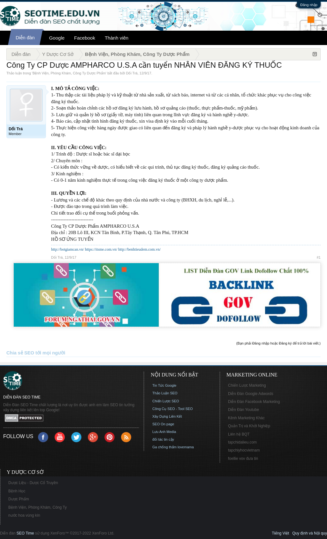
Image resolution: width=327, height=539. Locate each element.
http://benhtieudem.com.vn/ (139, 249)
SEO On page (163, 424)
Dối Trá (131, 73)
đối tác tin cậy (163, 439)
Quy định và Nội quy (309, 533)
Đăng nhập (308, 5)
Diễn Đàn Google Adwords (250, 393)
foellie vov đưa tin (243, 458)
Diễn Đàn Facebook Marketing (254, 401)
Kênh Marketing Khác (246, 418)
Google (57, 38)
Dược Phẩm (18, 499)
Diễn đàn (25, 37)
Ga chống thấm (164, 447)
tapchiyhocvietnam (244, 450)
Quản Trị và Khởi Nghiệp (249, 426)
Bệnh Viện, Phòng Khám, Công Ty (37, 507)
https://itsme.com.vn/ (101, 249)
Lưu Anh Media (164, 432)
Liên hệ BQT (239, 434)
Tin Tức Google (164, 385)
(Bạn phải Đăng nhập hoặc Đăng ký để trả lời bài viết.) (278, 343)
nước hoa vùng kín (24, 515)
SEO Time (25, 533)
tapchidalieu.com (242, 442)
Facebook (84, 38)
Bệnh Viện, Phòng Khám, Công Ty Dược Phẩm (69, 73)
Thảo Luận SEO (165, 393)
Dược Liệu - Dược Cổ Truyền (33, 483)
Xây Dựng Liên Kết (167, 416)
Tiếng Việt (280, 533)
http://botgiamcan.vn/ (67, 249)
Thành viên (116, 38)
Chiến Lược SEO (165, 401)
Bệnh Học (16, 491)
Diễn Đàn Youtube (243, 409)
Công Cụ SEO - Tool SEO (172, 409)
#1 (319, 257)
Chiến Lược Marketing (247, 385)
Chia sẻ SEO (20, 352)
